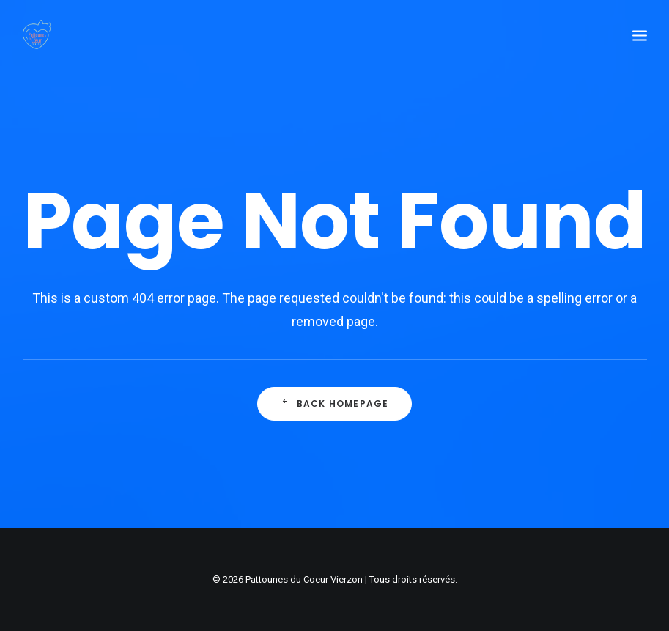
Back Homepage (335, 405)
